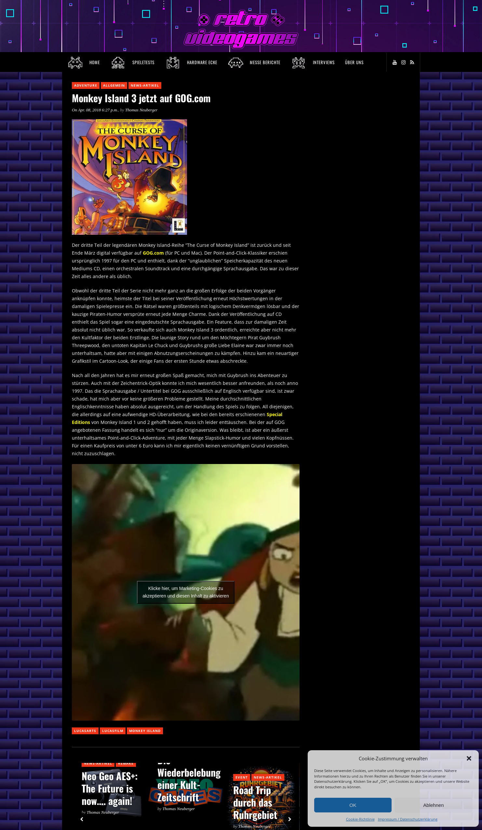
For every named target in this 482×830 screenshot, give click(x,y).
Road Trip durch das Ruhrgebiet (255, 802)
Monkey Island (145, 730)
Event (241, 777)
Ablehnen (433, 805)
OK (352, 805)
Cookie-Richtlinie (360, 819)
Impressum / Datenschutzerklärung (407, 819)
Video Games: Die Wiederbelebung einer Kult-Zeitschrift (189, 772)
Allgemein (114, 85)
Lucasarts (85, 730)
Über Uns (354, 62)
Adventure (85, 85)
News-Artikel (145, 85)
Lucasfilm (112, 730)
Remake (126, 763)
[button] (469, 758)
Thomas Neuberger (141, 109)
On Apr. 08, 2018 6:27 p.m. (95, 109)
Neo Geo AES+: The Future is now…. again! (110, 788)
